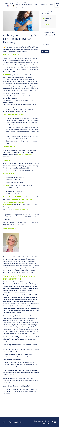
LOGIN (51, 5)
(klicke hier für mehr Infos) (26, 154)
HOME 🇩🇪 (12, 5)
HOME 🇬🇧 (7, 5)
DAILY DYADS (18, 5)
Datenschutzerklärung (41, 421)
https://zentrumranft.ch (21, 209)
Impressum (45, 423)
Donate (36, 5)
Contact (44, 5)
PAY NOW (45, 51)
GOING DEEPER (24, 5)
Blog (30, 5)
